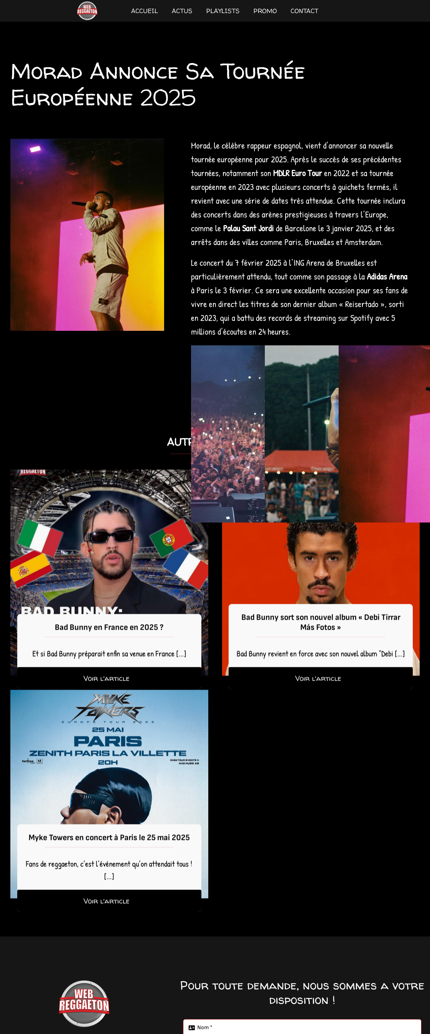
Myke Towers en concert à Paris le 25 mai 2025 (109, 845)
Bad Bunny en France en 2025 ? (109, 635)
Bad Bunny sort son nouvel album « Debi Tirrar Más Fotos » (320, 630)
